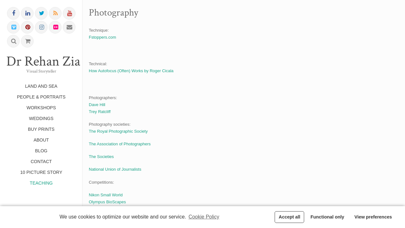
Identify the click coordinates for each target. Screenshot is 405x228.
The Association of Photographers (120, 144)
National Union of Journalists (115, 169)
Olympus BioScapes (107, 202)
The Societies (101, 156)
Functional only (327, 216)
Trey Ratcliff (100, 111)
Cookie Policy (203, 216)
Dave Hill (97, 104)
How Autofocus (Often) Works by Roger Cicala (131, 70)
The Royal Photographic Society (118, 131)
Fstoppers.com (102, 37)
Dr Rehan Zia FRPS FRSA (41, 61)
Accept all (289, 216)
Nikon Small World (106, 195)
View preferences (373, 216)
